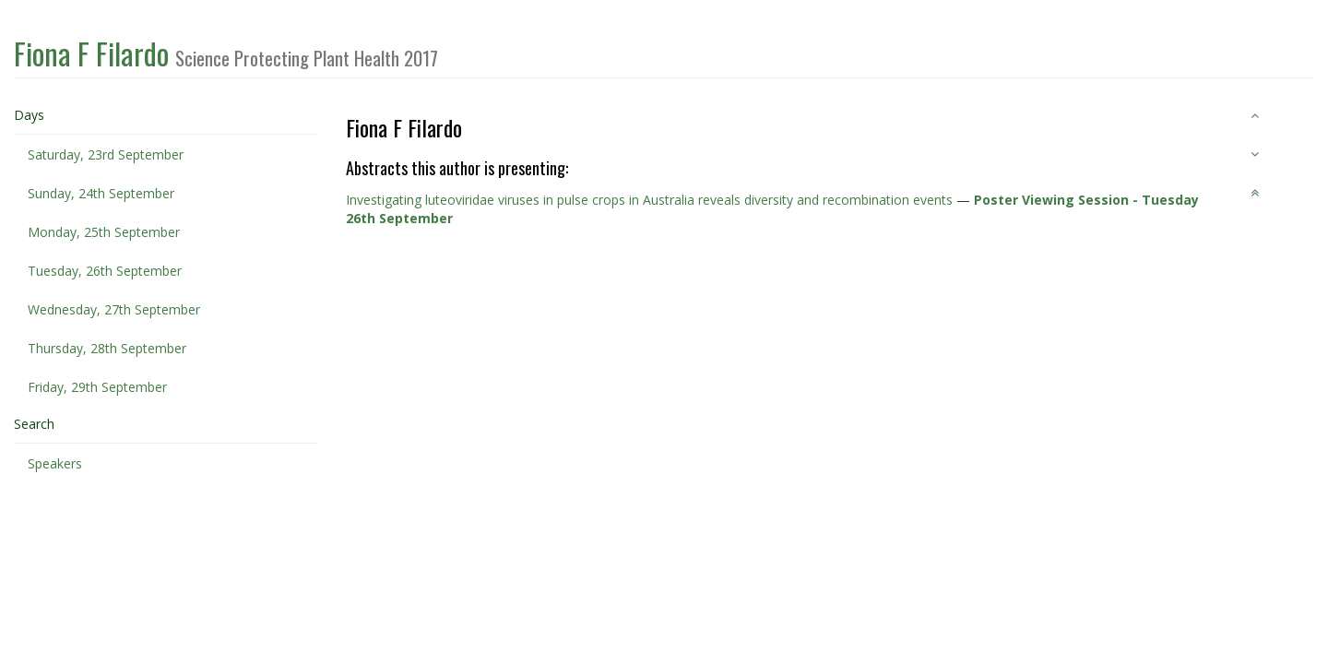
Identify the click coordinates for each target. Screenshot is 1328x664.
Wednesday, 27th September (114, 309)
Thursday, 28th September (107, 348)
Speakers (55, 463)
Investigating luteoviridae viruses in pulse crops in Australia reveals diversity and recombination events (649, 199)
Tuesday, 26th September (105, 270)
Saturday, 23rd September (106, 154)
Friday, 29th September (97, 387)
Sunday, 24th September (101, 193)
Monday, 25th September (104, 232)
